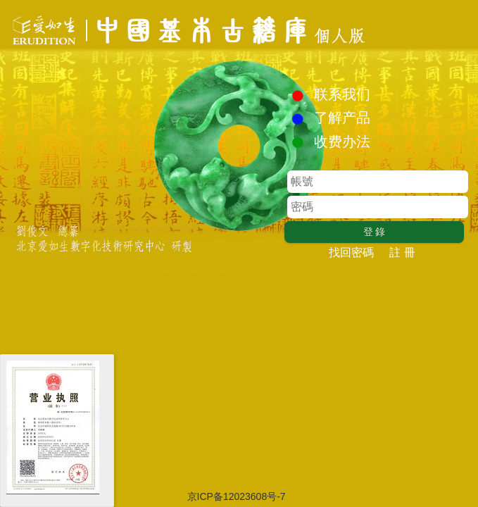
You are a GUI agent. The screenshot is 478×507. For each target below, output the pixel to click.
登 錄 (374, 231)
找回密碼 (351, 252)
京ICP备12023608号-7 (238, 496)
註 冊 (402, 252)
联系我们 (342, 94)
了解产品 (342, 117)
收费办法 (342, 141)
